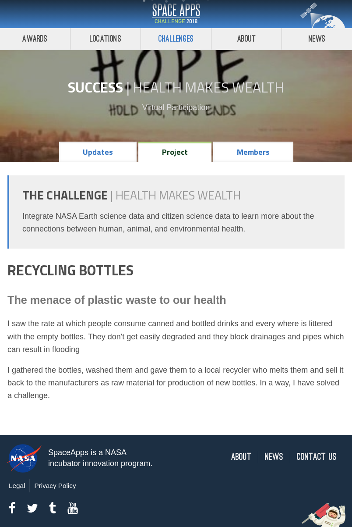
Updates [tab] (98, 152)
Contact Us (317, 457)
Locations (105, 39)
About (246, 39)
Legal (17, 485)
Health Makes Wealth (208, 87)
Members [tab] (253, 152)
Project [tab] (175, 152)
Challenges (176, 39)
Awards (34, 39)
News (317, 39)
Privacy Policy (55, 485)
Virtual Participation (176, 107)
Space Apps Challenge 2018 (176, 14)
